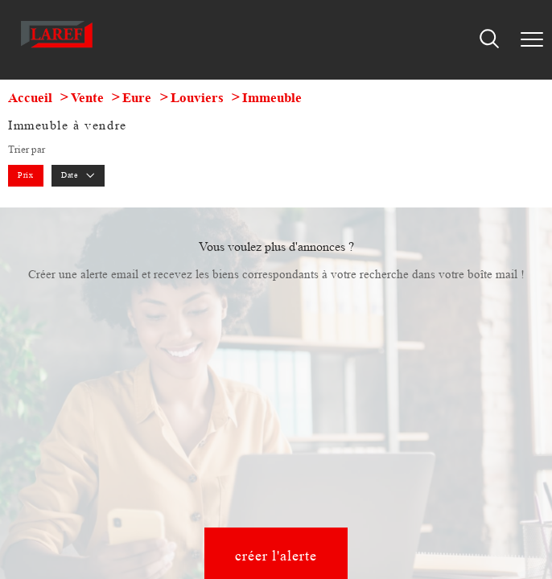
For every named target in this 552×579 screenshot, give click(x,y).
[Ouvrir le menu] (532, 39)
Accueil (30, 97)
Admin (291, 421)
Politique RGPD (400, 421)
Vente (87, 97)
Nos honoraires (107, 421)
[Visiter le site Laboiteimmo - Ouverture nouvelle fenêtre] (276, 450)
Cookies (458, 422)
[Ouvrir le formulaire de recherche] (489, 39)
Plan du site (170, 421)
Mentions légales (235, 421)
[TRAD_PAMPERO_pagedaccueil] (57, 49)
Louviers (197, 97)
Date (78, 174)
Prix (25, 174)
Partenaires (337, 421)
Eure (136, 97)
